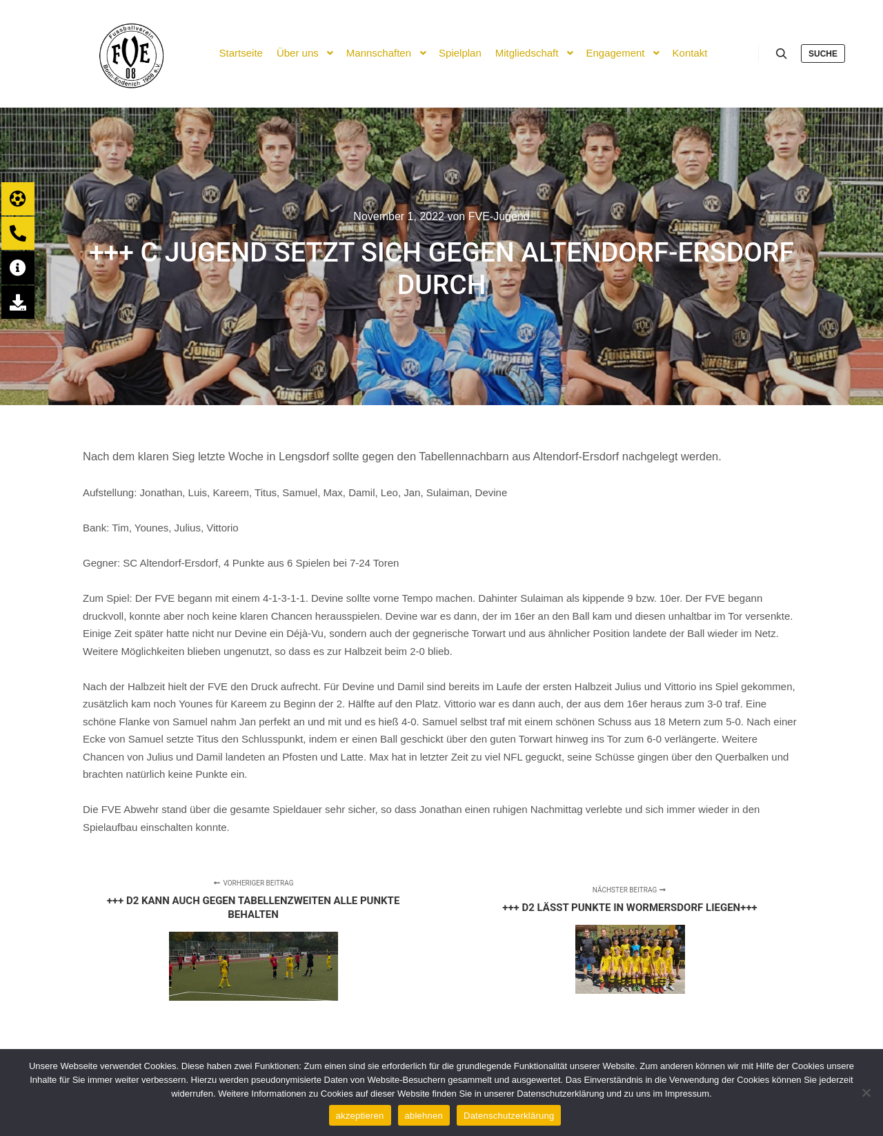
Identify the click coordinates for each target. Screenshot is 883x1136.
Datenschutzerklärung (509, 1115)
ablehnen (424, 1115)
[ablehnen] (866, 1092)
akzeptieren (360, 1115)
